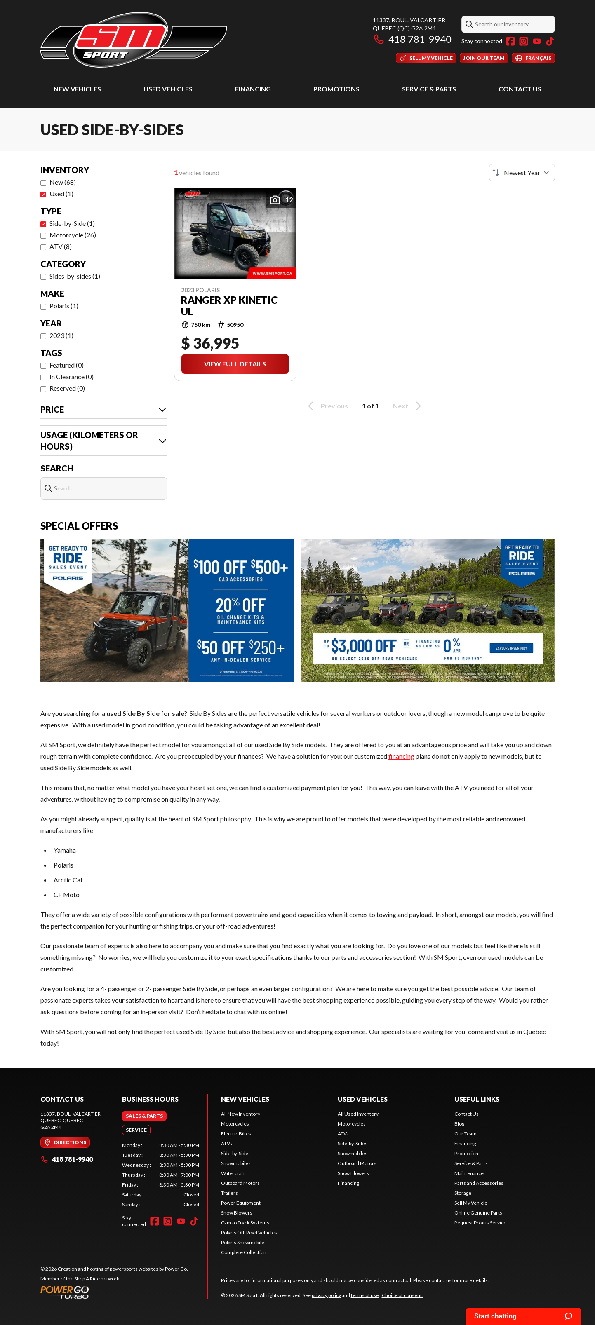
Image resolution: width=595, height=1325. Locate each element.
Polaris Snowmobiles (244, 1242)
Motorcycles (235, 1124)
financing (401, 756)
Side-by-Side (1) (72, 223)
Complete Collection (243, 1252)
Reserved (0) (67, 388)
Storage (462, 1193)
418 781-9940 (412, 39)
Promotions (336, 89)
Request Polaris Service (480, 1222)
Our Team (465, 1133)
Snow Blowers (236, 1213)
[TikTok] (550, 41)
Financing (253, 89)
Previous (326, 406)
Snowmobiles (236, 1163)
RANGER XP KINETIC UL (229, 305)
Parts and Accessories (478, 1183)
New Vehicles (77, 89)
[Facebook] (510, 41)
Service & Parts (429, 89)
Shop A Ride (87, 1279)
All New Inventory (240, 1114)
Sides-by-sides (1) (74, 276)
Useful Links (476, 1099)
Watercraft (233, 1173)
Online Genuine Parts (478, 1213)
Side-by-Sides (236, 1153)
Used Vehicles (168, 89)
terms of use (365, 1295)
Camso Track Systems (245, 1222)
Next (408, 406)
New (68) (62, 182)
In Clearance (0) (71, 376)
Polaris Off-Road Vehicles (249, 1232)
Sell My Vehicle (470, 1203)
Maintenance (469, 1173)
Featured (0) (66, 365)
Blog (459, 1124)
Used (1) (61, 193)
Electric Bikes (236, 1133)
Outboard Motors (240, 1183)
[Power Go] (114, 1292)
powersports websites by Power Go (148, 1269)
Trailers (229, 1193)
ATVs (226, 1143)
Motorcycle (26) (72, 235)
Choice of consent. (402, 1295)
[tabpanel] (160, 1175)
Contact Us (520, 89)
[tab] (144, 1116)
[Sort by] (522, 172)
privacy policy (326, 1295)
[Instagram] (524, 41)
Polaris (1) (63, 306)
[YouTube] (537, 41)
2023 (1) (61, 335)
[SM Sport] (133, 40)
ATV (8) (60, 246)
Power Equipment (241, 1203)
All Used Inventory (358, 1114)
